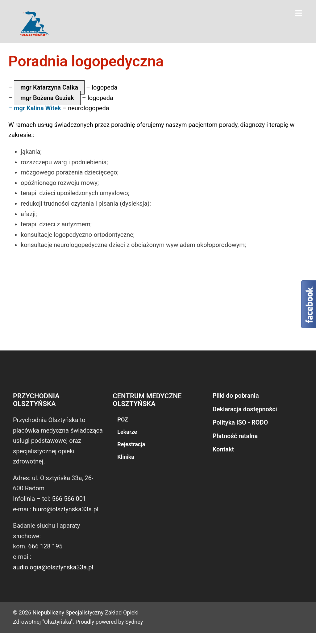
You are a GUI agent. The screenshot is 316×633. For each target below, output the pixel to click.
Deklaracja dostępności (245, 409)
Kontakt (223, 449)
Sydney (134, 621)
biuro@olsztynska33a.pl (65, 509)
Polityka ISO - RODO (240, 422)
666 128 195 (45, 546)
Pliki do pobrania (236, 395)
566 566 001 (69, 498)
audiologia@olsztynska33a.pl (53, 567)
